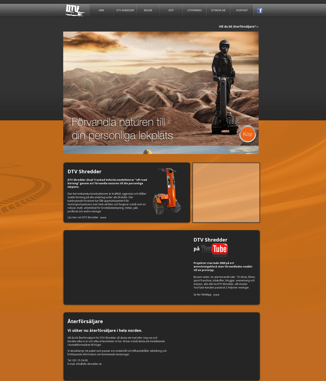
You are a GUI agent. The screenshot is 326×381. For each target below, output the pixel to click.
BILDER (148, 10)
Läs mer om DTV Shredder (83, 217)
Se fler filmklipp (203, 294)
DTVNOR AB (218, 10)
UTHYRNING (194, 10)
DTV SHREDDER (125, 10)
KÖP (171, 10)
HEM (101, 10)
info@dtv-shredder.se (89, 364)
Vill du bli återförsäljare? (237, 26)
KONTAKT (242, 10)
